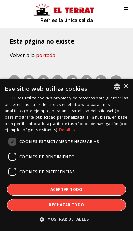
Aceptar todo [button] (66, 189)
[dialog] (66, 155)
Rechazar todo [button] (66, 205)
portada (45, 55)
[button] (66, 219)
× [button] (125, 86)
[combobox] (117, 86)
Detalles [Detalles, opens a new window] (67, 130)
